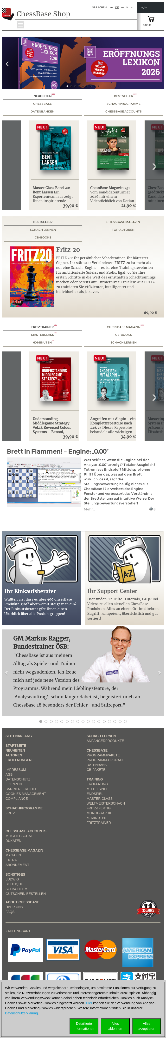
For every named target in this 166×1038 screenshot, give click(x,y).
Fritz (10, 813)
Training (95, 779)
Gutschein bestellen (26, 894)
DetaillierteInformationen (84, 1026)
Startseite (16, 745)
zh (132, 7)
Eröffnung (97, 784)
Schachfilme (18, 889)
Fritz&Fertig (99, 808)
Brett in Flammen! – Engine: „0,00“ (58, 451)
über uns (14, 907)
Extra (11, 860)
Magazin (13, 855)
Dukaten (13, 841)
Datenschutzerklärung (21, 1013)
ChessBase (42, 104)
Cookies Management (26, 794)
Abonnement (17, 865)
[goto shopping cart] (151, 18)
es (122, 7)
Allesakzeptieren (146, 1026)
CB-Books (43, 237)
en (111, 7)
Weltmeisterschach (106, 803)
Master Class (100, 798)
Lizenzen (14, 784)
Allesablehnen (115, 1026)
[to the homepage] (8, 11)
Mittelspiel (97, 789)
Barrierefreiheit (22, 789)
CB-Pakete (96, 770)
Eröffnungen (19, 760)
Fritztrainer (44, 327)
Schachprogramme (123, 104)
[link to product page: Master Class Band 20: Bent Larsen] (55, 152)
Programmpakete (103, 755)
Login (143, 7)
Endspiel (95, 794)
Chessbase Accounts (26, 831)
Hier (89, 1003)
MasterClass (44, 335)
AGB (9, 774)
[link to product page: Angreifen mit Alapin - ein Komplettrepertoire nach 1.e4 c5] (113, 383)
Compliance (17, 798)
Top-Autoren (123, 229)
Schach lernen (43, 229)
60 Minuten (44, 342)
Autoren (14, 755)
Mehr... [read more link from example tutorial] (89, 509)
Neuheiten (44, 96)
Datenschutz (18, 779)
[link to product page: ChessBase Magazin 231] (113, 152)
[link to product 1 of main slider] (83, 63)
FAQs (10, 912)
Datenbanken (42, 111)
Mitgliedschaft (20, 836)
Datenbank (97, 765)
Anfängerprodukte (105, 741)
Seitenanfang (19, 736)
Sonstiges (15, 874)
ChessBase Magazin (123, 222)
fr (127, 7)
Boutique (14, 884)
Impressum (16, 770)
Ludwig (12, 879)
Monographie (99, 813)
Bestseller (125, 96)
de (117, 7)
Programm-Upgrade (106, 760)
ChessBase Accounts (123, 111)
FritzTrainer (99, 823)
